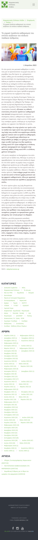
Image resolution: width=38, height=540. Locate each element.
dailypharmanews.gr (13, 269)
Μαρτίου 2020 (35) (26, 424)
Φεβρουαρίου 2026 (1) (27, 337)
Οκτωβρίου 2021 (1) (27, 393)
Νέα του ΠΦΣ (8, 294)
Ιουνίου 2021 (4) (9, 399)
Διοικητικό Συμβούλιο (10, 289)
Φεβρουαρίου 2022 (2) (11, 391)
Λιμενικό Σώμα (8, 310)
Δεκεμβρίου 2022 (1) (27, 373)
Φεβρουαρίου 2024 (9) (27, 350)
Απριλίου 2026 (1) (9, 337)
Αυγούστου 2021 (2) (10, 396)
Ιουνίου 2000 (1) (24, 452)
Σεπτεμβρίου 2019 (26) (11, 439)
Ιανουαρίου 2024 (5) (10, 352)
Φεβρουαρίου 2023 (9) (11, 370)
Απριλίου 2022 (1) (9, 388)
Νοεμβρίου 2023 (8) (10, 355)
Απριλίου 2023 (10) (10, 368)
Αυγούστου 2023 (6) (10, 363)
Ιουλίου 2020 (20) (27, 419)
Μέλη (23, 289)
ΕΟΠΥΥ (24, 305)
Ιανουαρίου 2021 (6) (10, 406)
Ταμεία (15, 305)
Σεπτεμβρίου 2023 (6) (11, 360)
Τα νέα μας (27, 292)
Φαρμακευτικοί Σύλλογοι (11, 292)
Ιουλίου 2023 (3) (26, 363)
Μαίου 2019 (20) (25, 445)
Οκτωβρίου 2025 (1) (10, 342)
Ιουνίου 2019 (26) (9, 445)
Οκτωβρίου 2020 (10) (11, 414)
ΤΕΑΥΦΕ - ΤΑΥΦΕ (18, 315)
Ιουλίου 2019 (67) (27, 442)
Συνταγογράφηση (9, 302)
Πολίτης (8, 22)
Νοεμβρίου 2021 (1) (10, 393)
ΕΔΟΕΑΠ (26, 307)
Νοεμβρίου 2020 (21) (10, 411)
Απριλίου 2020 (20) (10, 424)
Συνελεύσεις (20, 325)
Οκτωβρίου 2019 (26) (11, 437)
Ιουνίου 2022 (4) (9, 386)
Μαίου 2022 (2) (23, 386)
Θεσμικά (31, 294)
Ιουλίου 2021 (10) (26, 396)
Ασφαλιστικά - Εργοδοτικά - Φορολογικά (16, 312)
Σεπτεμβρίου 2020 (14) (11, 416)
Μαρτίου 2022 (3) (25, 388)
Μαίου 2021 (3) (23, 399)
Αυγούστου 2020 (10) (11, 419)
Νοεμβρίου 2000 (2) (10, 450)
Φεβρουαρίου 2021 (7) (11, 404)
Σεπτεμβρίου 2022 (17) (11, 381)
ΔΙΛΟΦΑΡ (19, 317)
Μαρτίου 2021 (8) (26, 401)
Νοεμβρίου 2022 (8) (10, 375)
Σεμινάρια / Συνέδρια (10, 323)
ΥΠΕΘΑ (6, 307)
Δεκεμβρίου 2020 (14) (11, 409)
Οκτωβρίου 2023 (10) (11, 358)
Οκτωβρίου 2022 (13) (11, 378)
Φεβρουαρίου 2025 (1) (11, 345)
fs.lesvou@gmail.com (21, 526)
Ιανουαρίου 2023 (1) (10, 373)
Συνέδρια (24, 323)
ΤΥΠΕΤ (16, 307)
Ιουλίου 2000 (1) (9, 452)
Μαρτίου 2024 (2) (9, 350)
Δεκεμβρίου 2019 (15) (11, 432)
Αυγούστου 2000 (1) (27, 450)
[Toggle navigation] (33, 5)
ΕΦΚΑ (6, 315)
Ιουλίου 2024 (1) (26, 347)
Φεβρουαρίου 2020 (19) (11, 427)
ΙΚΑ (30, 315)
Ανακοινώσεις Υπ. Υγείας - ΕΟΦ (14, 320)
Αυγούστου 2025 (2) (27, 342)
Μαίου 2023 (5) (23, 365)
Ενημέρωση (30, 20)
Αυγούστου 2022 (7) (10, 383)
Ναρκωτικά (23, 302)
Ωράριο (6, 305)
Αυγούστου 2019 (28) (11, 442)
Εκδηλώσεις (8, 325)
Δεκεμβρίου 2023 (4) (27, 352)
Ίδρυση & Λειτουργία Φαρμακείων (14, 300)
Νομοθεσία (20, 294)
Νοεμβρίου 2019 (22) (10, 434)
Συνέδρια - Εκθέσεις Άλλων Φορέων (15, 328)
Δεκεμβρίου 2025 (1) (10, 340)
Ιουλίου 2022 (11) (26, 383)
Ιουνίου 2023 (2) (9, 365)
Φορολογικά (8, 317)
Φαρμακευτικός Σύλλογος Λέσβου (13, 20)
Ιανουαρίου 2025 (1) (10, 347)
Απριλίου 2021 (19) (10, 401)
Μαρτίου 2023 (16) (26, 368)
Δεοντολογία (8, 297)
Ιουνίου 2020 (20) (9, 422)
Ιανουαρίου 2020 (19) (11, 429)
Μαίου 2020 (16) (25, 422)
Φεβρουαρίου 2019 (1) (11, 447)
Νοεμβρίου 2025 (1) (28, 340)
